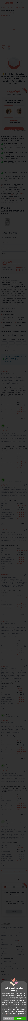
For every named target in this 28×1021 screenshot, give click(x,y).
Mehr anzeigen (8, 1018)
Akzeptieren (20, 1018)
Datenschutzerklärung (12, 1015)
